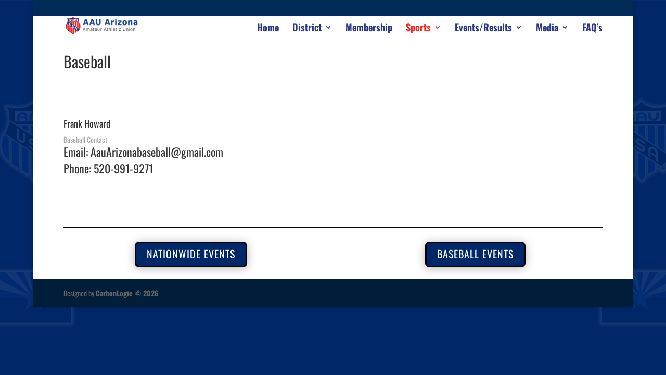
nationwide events (191, 253)
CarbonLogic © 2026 (127, 293)
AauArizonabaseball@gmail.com (157, 151)
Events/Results (483, 28)
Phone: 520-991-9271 (108, 168)
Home (268, 28)
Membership (368, 28)
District (307, 28)
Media (547, 28)
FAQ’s (592, 28)
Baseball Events (475, 253)
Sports (418, 28)
